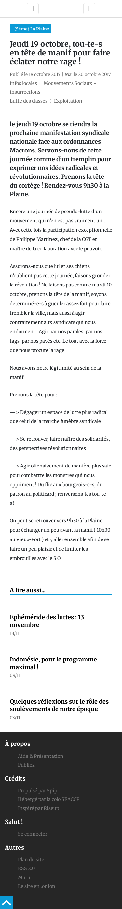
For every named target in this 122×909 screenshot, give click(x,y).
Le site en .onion (36, 886)
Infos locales (23, 83)
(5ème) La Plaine (31, 29)
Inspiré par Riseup (38, 808)
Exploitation (68, 101)
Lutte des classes (28, 101)
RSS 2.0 (26, 868)
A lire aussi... (28, 590)
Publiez (26, 765)
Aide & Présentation (40, 756)
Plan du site (31, 860)
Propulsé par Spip (37, 791)
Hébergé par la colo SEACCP (48, 799)
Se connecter (32, 834)
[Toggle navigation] (33, 8)
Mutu (24, 877)
